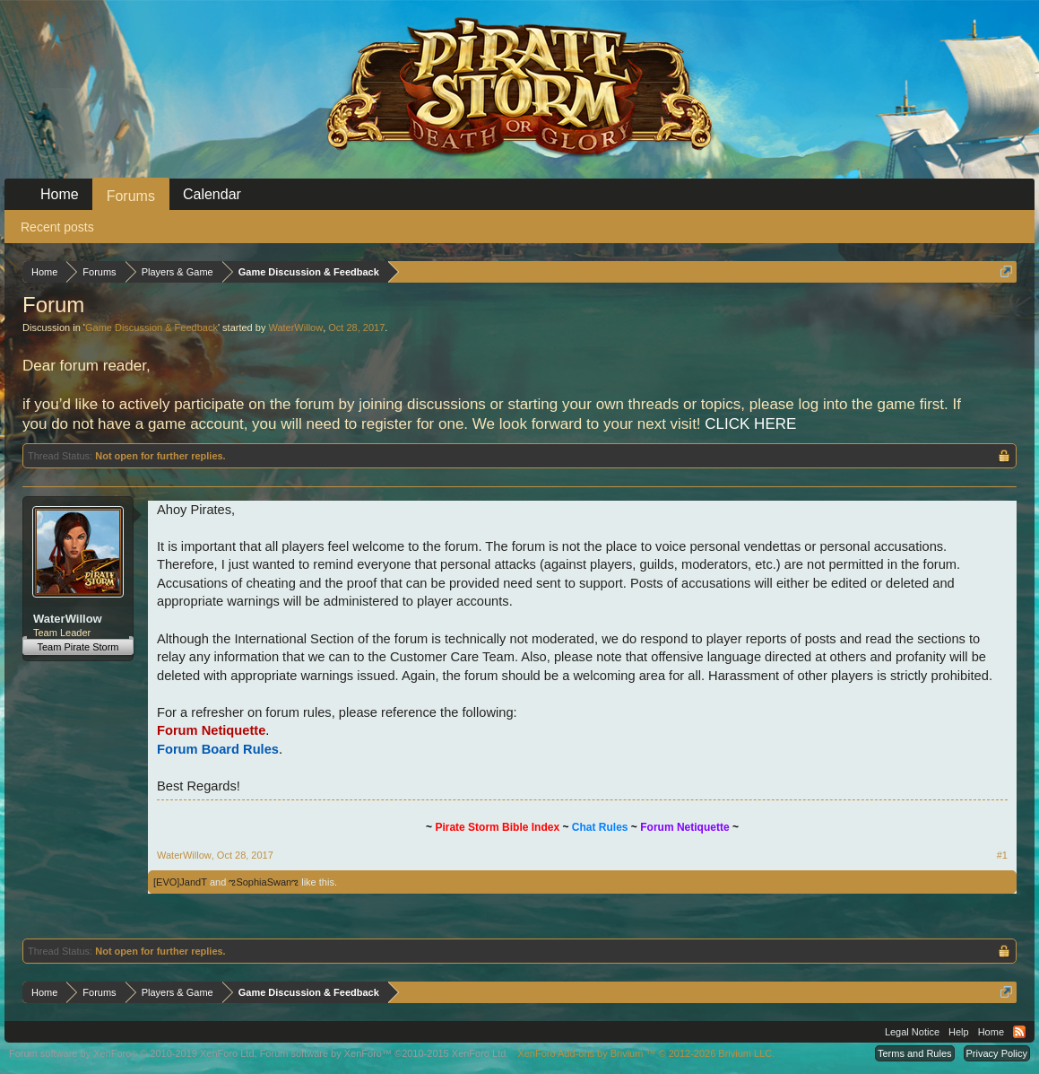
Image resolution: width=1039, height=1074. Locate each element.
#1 (1002, 855)
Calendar (212, 194)
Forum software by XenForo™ (384, 1053)
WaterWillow (295, 327)
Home (59, 194)
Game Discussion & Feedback (151, 327)
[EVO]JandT (180, 882)
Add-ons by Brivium (646, 1053)
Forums (131, 196)
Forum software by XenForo (133, 1053)
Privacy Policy (996, 1053)
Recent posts (57, 227)
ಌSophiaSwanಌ (264, 882)
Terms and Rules (915, 1053)
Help (958, 1031)
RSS (1019, 1032)
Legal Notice (912, 1031)
